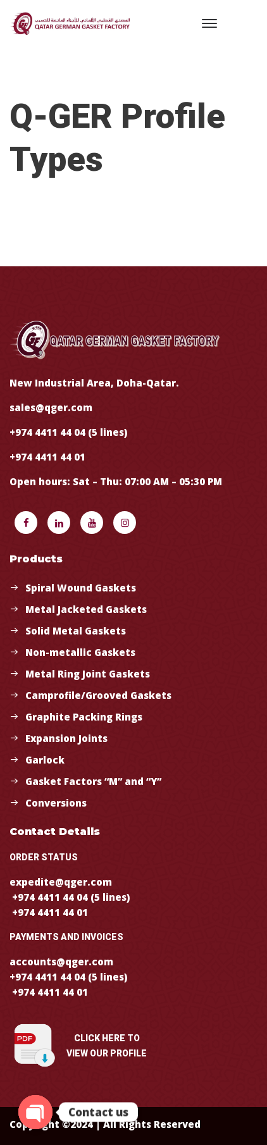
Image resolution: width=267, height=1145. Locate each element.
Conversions (56, 802)
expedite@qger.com (60, 882)
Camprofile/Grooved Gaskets (98, 695)
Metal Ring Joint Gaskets (87, 673)
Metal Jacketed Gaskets (86, 609)
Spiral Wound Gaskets (80, 587)
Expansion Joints (66, 738)
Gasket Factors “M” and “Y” (93, 781)
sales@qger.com (50, 407)
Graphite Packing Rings (83, 716)
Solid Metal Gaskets (75, 630)
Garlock (45, 759)
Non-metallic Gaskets (80, 652)
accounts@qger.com (61, 961)
